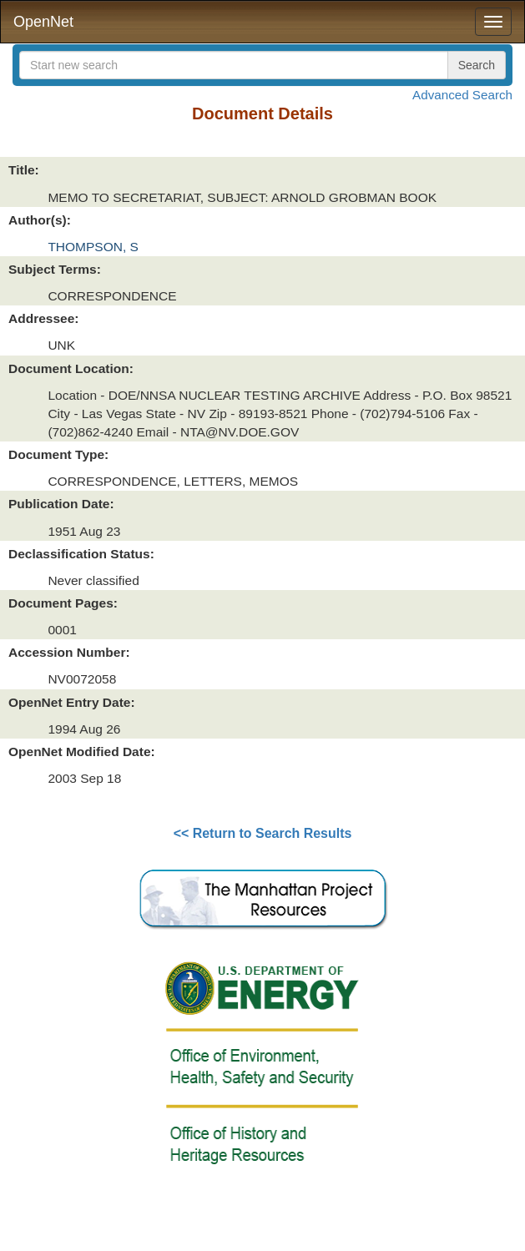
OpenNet (43, 21)
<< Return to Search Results (263, 833)
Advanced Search (462, 95)
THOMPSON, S (93, 247)
